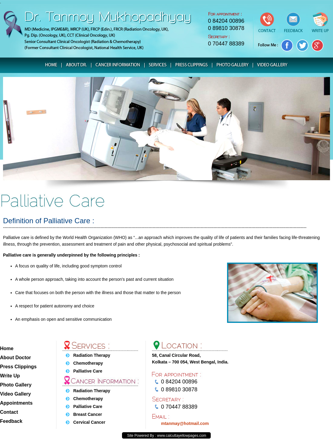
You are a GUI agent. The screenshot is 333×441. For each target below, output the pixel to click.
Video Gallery (15, 393)
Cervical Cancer (89, 422)
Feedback (11, 421)
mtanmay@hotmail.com (185, 423)
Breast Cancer (87, 414)
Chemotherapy (88, 363)
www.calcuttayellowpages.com (181, 435)
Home (6, 348)
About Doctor (15, 357)
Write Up (10, 375)
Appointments (16, 403)
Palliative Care (87, 371)
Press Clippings (18, 366)
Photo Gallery (15, 384)
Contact (9, 412)
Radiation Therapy (91, 355)
